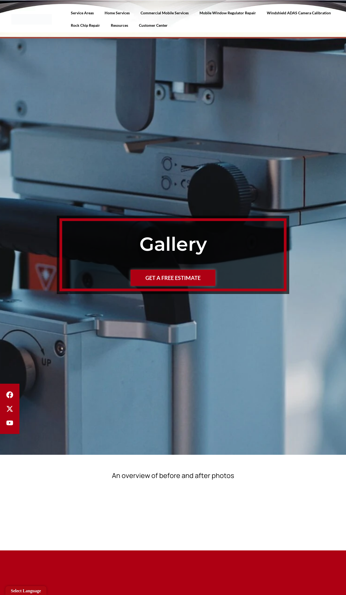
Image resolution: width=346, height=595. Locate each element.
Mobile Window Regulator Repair (227, 13)
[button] (173, 512)
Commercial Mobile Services (165, 13)
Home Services (117, 13)
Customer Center (153, 25)
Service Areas (82, 13)
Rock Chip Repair (85, 25)
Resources (119, 25)
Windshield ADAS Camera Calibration (299, 13)
